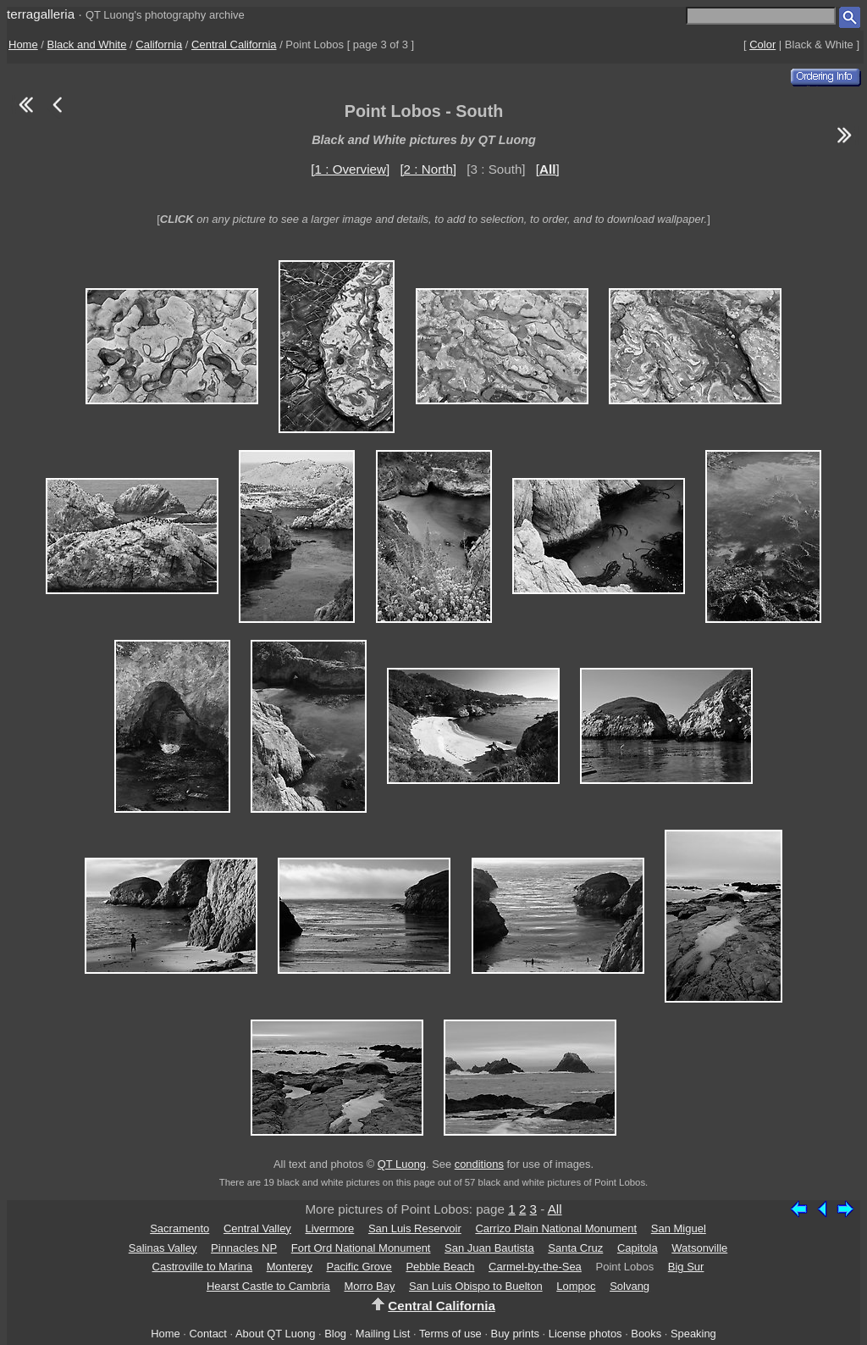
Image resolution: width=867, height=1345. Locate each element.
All (555, 1209)
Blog (335, 1333)
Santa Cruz (575, 1248)
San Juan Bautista (489, 1248)
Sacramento (179, 1228)
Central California (233, 44)
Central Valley (257, 1228)
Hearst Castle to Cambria (268, 1286)
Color (762, 44)
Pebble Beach (440, 1266)
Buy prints (515, 1333)
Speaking (693, 1333)
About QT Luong (275, 1333)
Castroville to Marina (202, 1266)
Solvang (629, 1286)
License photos (585, 1333)
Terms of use (450, 1333)
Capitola (637, 1248)
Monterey (289, 1266)
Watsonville (699, 1248)
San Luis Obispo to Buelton (476, 1286)
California (158, 44)
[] (548, 169)
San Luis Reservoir (414, 1228)
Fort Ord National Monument (361, 1248)
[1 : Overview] (350, 169)
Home (23, 44)
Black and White (87, 44)
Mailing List (383, 1333)
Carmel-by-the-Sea (535, 1266)
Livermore (330, 1228)
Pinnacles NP (244, 1248)
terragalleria (41, 14)
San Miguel (678, 1228)
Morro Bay (369, 1286)
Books (646, 1333)
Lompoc (575, 1286)
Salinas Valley (163, 1248)
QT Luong (402, 1164)
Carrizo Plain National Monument (556, 1228)
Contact (207, 1333)
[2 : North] (428, 169)
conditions (479, 1164)
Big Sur (686, 1266)
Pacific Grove (359, 1266)
